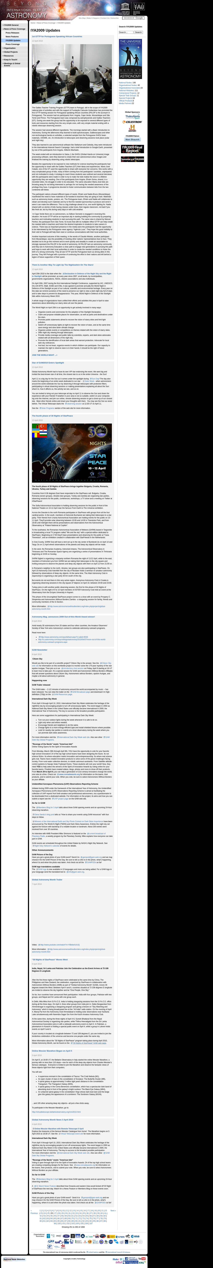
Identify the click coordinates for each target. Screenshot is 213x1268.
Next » (113, 1211)
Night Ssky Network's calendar (47, 846)
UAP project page (61, 799)
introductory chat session (73, 668)
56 (90, 1216)
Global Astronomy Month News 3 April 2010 (52, 1120)
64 (51, 1218)
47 (58, 1216)
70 (73, 1218)
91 (80, 1221)
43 (44, 1216)
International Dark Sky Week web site (74, 737)
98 (105, 1221)
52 (76, 1216)
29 (62, 1213)
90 (76, 1221)
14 (78, 1211)
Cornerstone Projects (127, 93)
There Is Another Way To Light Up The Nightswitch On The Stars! (62, 265)
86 (62, 1221)
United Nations (93, 1252)
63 (48, 1218)
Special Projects (125, 98)
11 (67, 1211)
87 (66, 1221)
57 (94, 1216)
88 (69, 1221)
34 (80, 1213)
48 (62, 1216)
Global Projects (11, 52)
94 (90, 1221)
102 (68, 1223)
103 (72, 1223)
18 (92, 1211)
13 (74, 1211)
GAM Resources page (63, 694)
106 (86, 1223)
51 (73, 1216)
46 (55, 1216)
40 (102, 1213)
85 (58, 1221)
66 (58, 1218)
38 (95, 1213)
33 (77, 1213)
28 (59, 1213)
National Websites (126, 90)
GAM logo (42, 869)
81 (44, 1221)
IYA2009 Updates (13, 40)
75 (90, 1218)
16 (85, 1211)
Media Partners (125, 103)
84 (55, 1221)
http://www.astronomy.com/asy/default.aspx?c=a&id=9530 (64, 637)
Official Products (125, 101)
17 (88, 1211)
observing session (74, 404)
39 (98, 1213)
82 (48, 1221)
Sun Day (95, 379)
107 (91, 1223)
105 (81, 1223)
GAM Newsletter (39, 650)
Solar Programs (47, 408)
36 (87, 1213)
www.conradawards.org (69, 774)
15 (81, 1211)
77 (98, 1218)
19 (95, 1211)
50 (69, 1216)
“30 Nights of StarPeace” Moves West (50, 959)
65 (55, 1218)
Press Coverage (13, 44)
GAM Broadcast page (81, 692)
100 (59, 1223)
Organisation (10, 48)
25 (48, 1213)
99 (55, 1223)
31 (70, 1213)
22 (106, 1211)
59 (101, 1216)
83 (51, 1221)
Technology (81, 1259)
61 (41, 1218)
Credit (74, 1259)
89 (73, 1221)
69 (69, 1218)
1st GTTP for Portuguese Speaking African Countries (57, 36)
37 (91, 1213)
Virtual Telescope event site (72, 1134)
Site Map (82, 18)
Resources (9, 56)
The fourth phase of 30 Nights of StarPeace (52, 416)
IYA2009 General (11, 25)
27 (55, 1213)
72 (80, 1218)
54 (83, 1216)
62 (44, 1218)
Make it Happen (93, 18)
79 (105, 1218)
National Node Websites (14, 1259)
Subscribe (115, 18)
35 (84, 1213)
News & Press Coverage (14, 29)
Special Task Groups (127, 95)
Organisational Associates (129, 88)
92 (83, 1221)
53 (80, 1216)
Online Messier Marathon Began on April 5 (52, 1051)
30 (66, 1213)
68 (66, 1218)
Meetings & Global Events (12, 64)
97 (101, 1221)
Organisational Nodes (128, 85)
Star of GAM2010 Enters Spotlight (48, 363)
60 (105, 1216)
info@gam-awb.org (76, 872)
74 (87, 1218)
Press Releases (12, 33)
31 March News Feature (46, 1186)
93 (87, 1221)
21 (102, 1211)
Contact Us (105, 18)
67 (62, 1218)
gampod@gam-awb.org (92, 857)
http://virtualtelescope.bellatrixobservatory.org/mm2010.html (56, 1112)
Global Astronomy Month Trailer (47, 880)
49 (66, 1216)
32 (73, 1213)
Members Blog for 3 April (48, 807)
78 (101, 1218)
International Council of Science (118, 1252)
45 (51, 1216)
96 (98, 1221)
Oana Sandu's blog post (44, 814)
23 (41, 1213)
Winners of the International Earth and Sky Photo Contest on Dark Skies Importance (69, 821)
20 (99, 1211)
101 (63, 1223)
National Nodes (125, 83)
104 (77, 1223)
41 (105, 1213)
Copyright (66, 1259)
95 (94, 1221)
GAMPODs (91, 862)
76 (94, 1218)
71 (76, 1218)
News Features (12, 37)
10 (63, 1211)
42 (41, 1216)
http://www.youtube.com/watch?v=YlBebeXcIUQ (60, 945)
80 (41, 1221)
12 (70, 1211)
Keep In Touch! (10, 60)
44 (48, 1216)
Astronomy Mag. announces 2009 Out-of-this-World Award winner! (63, 617)
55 (87, 1216)
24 (45, 1213)
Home (33, 23)
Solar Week (89, 381)
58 (98, 1216)
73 (83, 1218)
